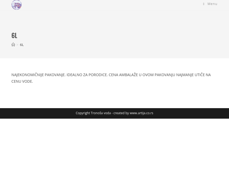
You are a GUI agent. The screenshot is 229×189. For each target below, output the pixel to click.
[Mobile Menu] (210, 4)
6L (22, 44)
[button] (17, 5)
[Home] (13, 44)
